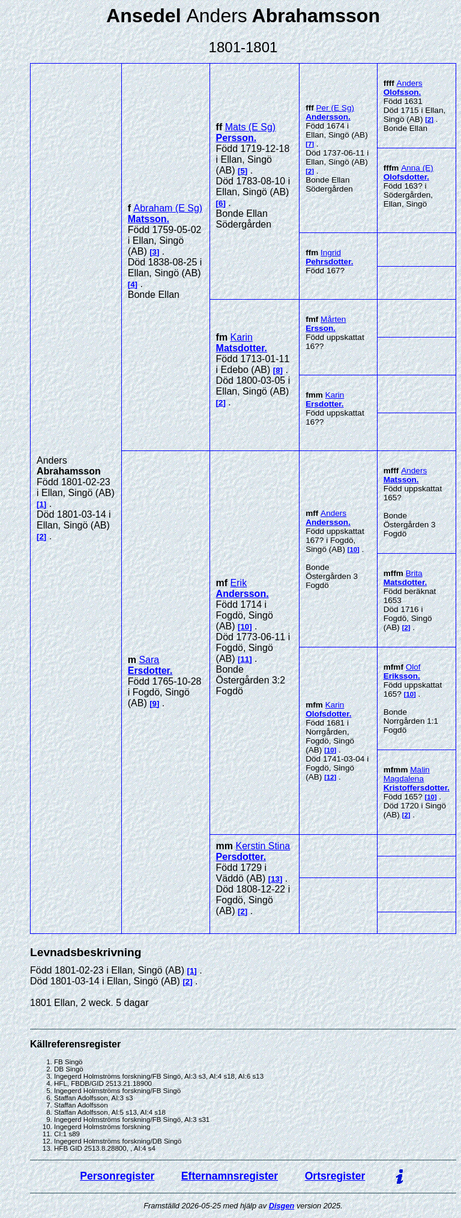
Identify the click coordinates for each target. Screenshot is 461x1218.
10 (244, 626)
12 (330, 777)
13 (275, 878)
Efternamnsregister (229, 1176)
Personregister (117, 1176)
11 (244, 659)
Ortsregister (335, 1176)
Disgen (282, 1205)
